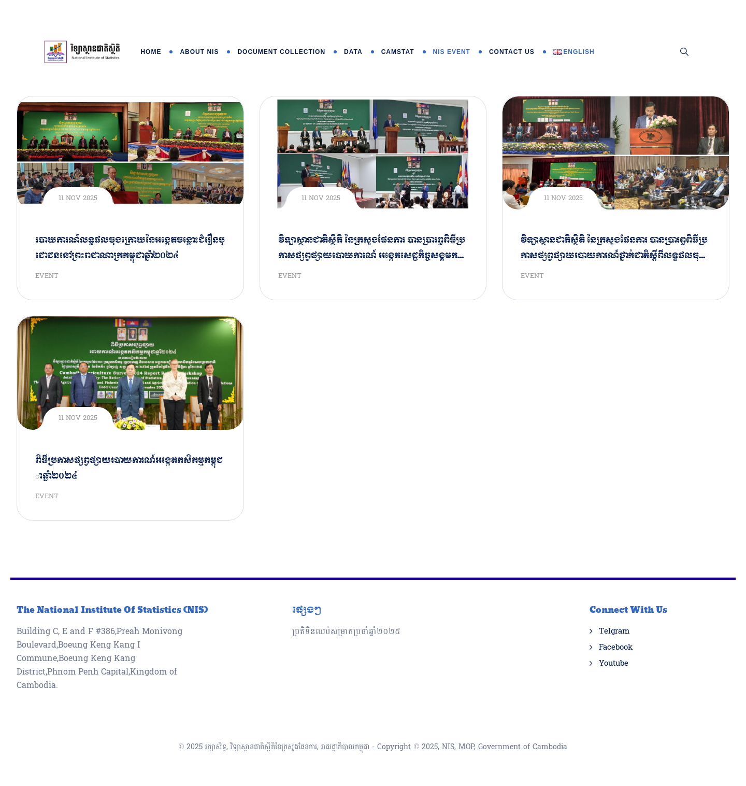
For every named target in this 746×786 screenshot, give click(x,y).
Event (47, 276)
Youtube (613, 663)
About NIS (199, 51)
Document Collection (281, 51)
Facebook (616, 647)
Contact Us (512, 51)
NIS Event (451, 51)
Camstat (397, 51)
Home (150, 51)
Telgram (614, 631)
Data (353, 51)
